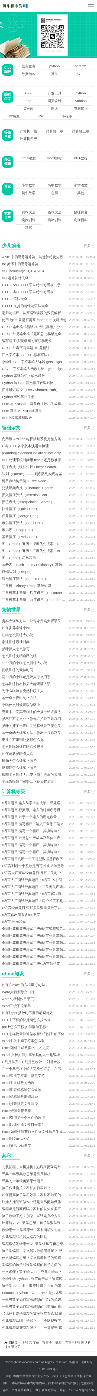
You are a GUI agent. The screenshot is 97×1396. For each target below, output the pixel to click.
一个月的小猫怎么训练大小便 (24, 663)
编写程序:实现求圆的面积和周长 (27, 341)
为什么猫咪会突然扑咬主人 (23, 691)
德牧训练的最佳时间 (17, 670)
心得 (54, 193)
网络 (54, 108)
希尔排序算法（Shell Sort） (23, 523)
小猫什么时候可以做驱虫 (21, 705)
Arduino (81, 101)
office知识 (12, 973)
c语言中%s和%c (14, 922)
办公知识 (7, 161)
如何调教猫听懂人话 (17, 754)
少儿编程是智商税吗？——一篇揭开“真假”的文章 (39, 1328)
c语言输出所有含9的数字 (21, 915)
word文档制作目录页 (18, 999)
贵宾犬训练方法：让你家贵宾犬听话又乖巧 (35, 621)
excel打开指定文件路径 (20, 1104)
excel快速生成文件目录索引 (23, 1125)
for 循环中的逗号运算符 (20, 264)
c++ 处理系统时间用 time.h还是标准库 (31, 460)
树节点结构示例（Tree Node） (25, 481)
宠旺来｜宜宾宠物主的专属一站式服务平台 (35, 712)
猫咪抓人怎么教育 (16, 649)
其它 (7, 186)
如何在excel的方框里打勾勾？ (25, 985)
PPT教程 (80, 158)
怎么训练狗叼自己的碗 (19, 656)
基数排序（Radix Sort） (20, 537)
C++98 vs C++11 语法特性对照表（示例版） (36, 285)
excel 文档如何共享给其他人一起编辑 (31, 1055)
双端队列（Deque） (17, 572)
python (54, 66)
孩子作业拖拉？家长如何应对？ (26, 1188)
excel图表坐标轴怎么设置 (21, 1090)
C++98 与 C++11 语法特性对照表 (28, 292)
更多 (87, 246)
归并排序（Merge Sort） (21, 516)
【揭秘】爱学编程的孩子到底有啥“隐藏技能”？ (38, 1314)
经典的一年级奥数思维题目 (23, 1181)
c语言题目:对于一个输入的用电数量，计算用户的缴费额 (45, 817)
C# (40, 116)
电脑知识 (81, 108)
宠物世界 (7, 215)
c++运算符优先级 (15, 278)
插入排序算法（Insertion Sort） (26, 495)
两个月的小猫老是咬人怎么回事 (26, 677)
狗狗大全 (29, 212)
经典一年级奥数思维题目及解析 (26, 1174)
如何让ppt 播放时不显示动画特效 (27, 1013)
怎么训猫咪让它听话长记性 (23, 747)
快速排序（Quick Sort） (20, 509)
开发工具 (54, 93)
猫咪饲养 (81, 212)
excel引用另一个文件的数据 (23, 1118)
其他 (80, 193)
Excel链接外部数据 (16, 1111)
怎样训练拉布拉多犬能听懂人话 (26, 684)
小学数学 (29, 185)
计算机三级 (80, 131)
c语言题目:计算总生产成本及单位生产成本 (34, 838)
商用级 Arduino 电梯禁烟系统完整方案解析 (35, 439)
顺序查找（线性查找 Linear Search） (30, 467)
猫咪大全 (54, 212)
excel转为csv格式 (15, 1139)
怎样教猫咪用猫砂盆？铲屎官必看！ (30, 782)
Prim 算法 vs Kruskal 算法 (22, 411)
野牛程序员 (31, 1343)
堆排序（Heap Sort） (18, 530)
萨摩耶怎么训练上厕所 (19, 768)
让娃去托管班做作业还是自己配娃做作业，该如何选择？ (45, 1202)
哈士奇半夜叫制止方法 (19, 698)
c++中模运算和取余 (17, 418)
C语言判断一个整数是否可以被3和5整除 (33, 866)
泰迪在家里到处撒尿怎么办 (23, 740)
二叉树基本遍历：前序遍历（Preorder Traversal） (40, 600)
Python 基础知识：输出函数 (23, 376)
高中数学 (54, 185)
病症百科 (81, 220)
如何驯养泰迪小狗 (16, 628)
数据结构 (29, 74)
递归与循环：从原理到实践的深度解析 (31, 313)
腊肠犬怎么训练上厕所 (19, 761)
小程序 (66, 116)
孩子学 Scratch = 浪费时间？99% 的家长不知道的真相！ (45, 1286)
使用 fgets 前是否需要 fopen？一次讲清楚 (34, 320)
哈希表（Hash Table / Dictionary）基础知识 (35, 565)
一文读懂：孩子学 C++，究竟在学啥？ (32, 1272)
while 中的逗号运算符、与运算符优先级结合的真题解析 (44, 257)
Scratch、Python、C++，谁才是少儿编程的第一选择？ (44, 1293)
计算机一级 (28, 131)
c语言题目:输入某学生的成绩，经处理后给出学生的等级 (45, 803)
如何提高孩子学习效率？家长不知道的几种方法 (38, 1195)
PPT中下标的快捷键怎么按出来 (26, 1020)
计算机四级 (28, 139)
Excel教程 (28, 158)
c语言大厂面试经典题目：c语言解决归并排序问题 (40, 894)
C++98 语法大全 (14, 299)
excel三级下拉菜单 (16, 1006)
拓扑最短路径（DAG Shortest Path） (30, 390)
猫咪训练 (54, 220)
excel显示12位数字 (16, 1146)
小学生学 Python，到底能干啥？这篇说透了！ (37, 1279)
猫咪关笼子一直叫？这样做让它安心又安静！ (36, 726)
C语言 (28, 108)
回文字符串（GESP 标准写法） (26, 355)
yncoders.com (31, 1362)
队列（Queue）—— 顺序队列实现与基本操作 (37, 474)
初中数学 (29, 193)
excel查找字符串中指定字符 (23, 1076)
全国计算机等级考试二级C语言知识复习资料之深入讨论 (45, 964)
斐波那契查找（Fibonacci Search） (29, 488)
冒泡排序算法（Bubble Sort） (25, 579)
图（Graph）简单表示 (19, 558)
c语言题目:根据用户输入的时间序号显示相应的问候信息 (45, 810)
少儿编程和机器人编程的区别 (24, 1237)
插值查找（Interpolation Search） (28, 502)
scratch (80, 66)
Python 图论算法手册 (18, 397)
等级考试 (7, 134)
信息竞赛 (29, 66)
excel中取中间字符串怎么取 (23, 1041)
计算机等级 (13, 791)
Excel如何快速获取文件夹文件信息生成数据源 (37, 1132)
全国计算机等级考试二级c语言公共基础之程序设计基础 (44, 950)
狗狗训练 (29, 220)
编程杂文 (7, 96)
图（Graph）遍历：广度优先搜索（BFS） (34, 551)
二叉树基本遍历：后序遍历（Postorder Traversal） (41, 593)
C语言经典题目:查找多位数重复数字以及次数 (36, 908)
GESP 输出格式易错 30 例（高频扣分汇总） (36, 327)
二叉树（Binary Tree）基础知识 (26, 586)
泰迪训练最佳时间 (16, 642)
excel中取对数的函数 (18, 1083)
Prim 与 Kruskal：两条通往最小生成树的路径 (36, 404)
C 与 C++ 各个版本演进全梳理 (25, 446)
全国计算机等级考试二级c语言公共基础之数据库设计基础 (46, 936)
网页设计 (54, 101)
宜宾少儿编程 (52, 1343)
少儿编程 (7, 69)
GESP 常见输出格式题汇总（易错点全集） (35, 334)
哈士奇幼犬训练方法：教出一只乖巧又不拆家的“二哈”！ (45, 733)
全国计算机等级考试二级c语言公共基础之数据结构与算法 (46, 957)
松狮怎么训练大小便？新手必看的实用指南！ (36, 775)
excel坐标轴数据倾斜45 (20, 1097)
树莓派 (14, 116)
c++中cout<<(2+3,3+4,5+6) (23, 271)
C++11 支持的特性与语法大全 (25, 306)
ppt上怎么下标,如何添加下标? (25, 1027)
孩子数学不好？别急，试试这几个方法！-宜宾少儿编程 (44, 1216)
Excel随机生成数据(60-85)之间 (25, 1048)
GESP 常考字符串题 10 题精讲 (26, 348)
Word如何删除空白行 (18, 992)
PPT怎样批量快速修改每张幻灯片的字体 (33, 1034)
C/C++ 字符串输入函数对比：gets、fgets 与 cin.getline (44, 369)
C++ (80, 74)
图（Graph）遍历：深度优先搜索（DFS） (34, 544)
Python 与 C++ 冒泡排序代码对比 (28, 383)
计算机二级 (54, 131)
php (28, 101)
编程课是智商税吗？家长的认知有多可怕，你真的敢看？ (45, 1209)
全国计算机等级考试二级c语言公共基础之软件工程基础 (44, 943)
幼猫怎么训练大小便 (17, 635)
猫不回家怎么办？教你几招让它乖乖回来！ (35, 719)
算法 (54, 74)
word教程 (54, 158)
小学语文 (81, 185)
